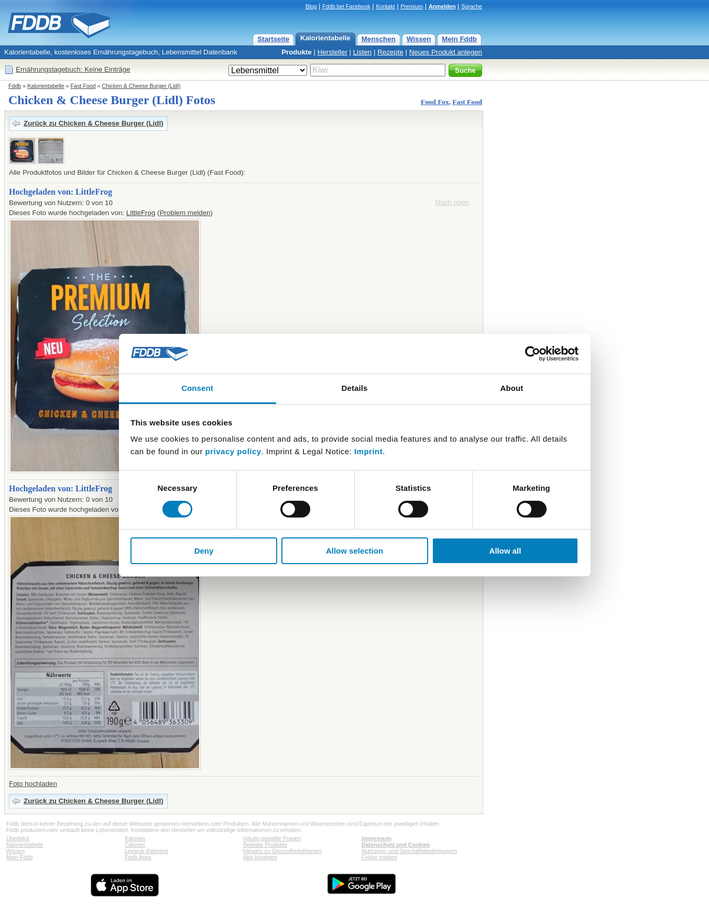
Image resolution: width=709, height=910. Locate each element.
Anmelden (442, 6)
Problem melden (184, 213)
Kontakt (385, 6)
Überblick (17, 838)
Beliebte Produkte (265, 844)
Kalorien (135, 838)
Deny (204, 550)
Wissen (419, 39)
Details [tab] (355, 388)
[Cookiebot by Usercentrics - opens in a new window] (533, 354)
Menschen (379, 39)
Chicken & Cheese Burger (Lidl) (141, 86)
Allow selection (354, 550)
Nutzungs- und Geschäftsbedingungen (409, 851)
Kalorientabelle (325, 38)
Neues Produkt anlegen (445, 52)
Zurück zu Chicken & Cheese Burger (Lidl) (93, 123)
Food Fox (435, 102)
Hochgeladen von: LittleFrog (60, 191)
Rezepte (390, 52)
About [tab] (511, 388)
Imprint (368, 451)
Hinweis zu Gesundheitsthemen (282, 851)
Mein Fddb (459, 39)
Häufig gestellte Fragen (272, 838)
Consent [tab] (197, 388)
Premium (411, 6)
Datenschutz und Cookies (396, 844)
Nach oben (452, 202)
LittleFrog (141, 213)
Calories (135, 844)
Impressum (376, 838)
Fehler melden (379, 857)
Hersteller (332, 52)
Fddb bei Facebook (346, 6)
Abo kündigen (260, 857)
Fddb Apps (138, 857)
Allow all (505, 550)
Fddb (14, 86)
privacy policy (233, 451)
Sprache (471, 6)
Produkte (296, 52)
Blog (311, 6)
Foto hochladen (33, 784)
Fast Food (83, 86)
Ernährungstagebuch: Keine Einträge (73, 69)
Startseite (273, 39)
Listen (362, 52)
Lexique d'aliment (146, 851)
